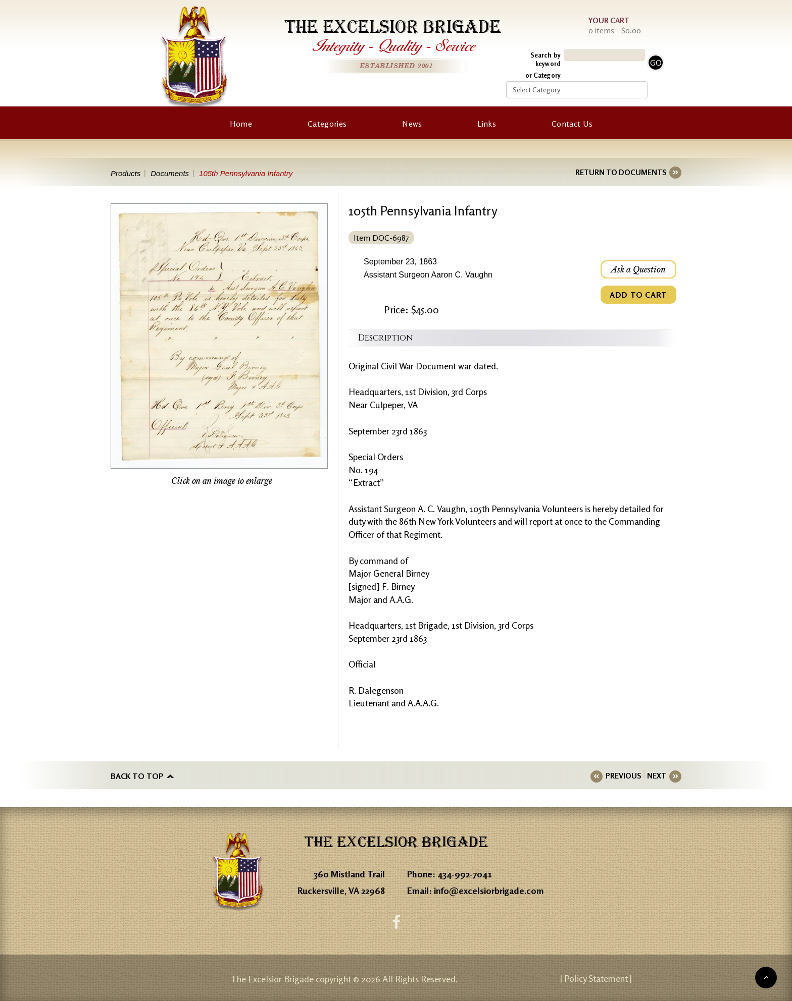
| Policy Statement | (596, 978)
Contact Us (572, 124)
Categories (327, 124)
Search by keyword (545, 59)
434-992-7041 (464, 873)
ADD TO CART (638, 295)
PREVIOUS (623, 776)
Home (241, 124)
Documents (170, 173)
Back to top (137, 776)
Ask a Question (638, 269)
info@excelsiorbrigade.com (489, 890)
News (412, 124)
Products (125, 173)
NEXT (656, 776)
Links (486, 124)
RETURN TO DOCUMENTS (620, 172)
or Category (543, 75)
